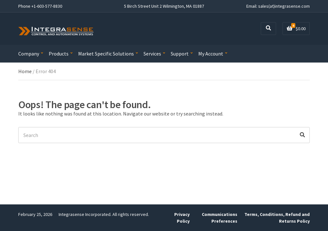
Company (28, 53)
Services (152, 53)
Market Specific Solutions (106, 53)
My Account (210, 53)
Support (180, 53)
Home (25, 71)
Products (59, 53)
